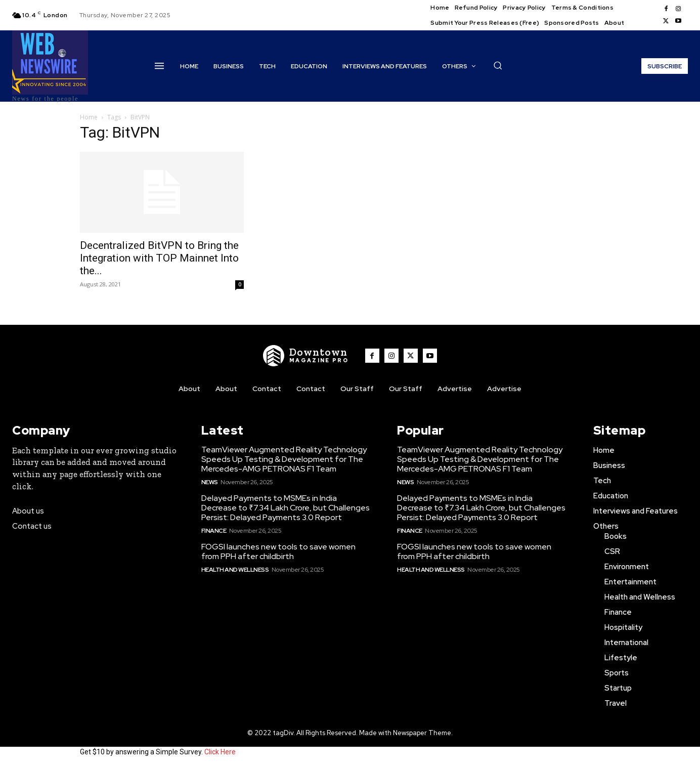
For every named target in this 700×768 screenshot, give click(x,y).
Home (89, 117)
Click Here (220, 752)
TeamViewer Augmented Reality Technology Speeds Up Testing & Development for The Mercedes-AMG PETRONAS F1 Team (284, 459)
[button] (497, 65)
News (209, 482)
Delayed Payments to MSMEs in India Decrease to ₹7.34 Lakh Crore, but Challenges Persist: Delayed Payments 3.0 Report (285, 508)
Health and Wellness (235, 570)
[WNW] (306, 355)
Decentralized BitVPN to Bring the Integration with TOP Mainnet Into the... (159, 258)
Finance (214, 531)
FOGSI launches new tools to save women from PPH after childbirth (278, 551)
